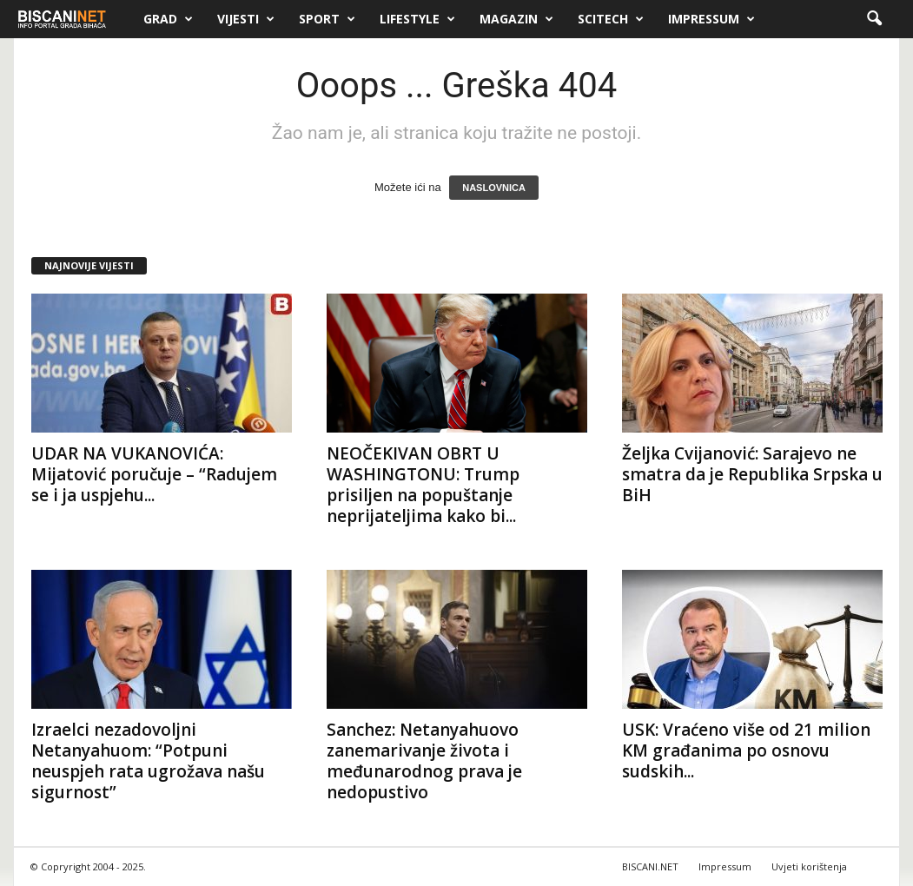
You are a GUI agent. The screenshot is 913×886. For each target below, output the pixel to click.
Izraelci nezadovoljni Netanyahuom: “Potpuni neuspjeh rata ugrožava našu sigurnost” (148, 760)
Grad (168, 19)
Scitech (611, 19)
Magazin (516, 19)
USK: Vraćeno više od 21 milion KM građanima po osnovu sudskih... (746, 750)
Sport (327, 19)
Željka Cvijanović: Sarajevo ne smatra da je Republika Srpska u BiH (752, 474)
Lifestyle (417, 19)
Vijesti (246, 19)
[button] (874, 19)
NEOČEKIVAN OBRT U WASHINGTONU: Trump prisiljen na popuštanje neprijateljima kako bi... (423, 484)
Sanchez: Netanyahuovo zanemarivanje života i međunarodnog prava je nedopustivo (424, 760)
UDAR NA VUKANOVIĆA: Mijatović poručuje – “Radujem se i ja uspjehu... (154, 474)
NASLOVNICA (494, 187)
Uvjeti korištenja (809, 866)
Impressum (711, 19)
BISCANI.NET (650, 866)
